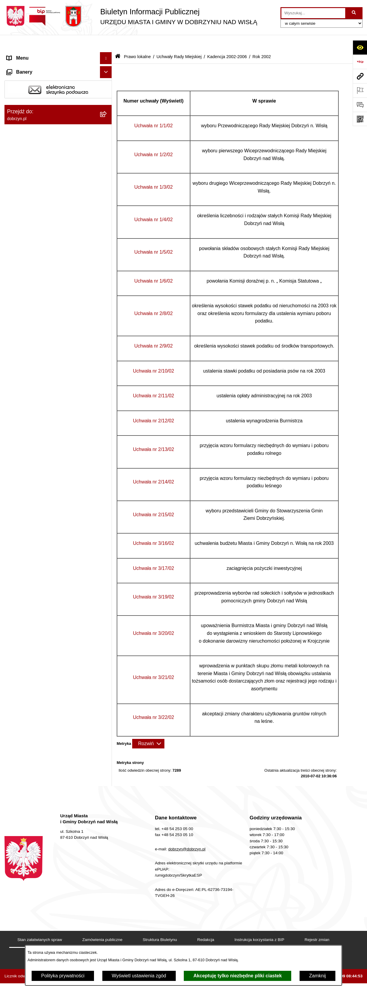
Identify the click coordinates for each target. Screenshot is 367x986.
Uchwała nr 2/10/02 (153, 355)
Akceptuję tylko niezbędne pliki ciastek (237, 975)
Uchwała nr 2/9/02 (153, 330)
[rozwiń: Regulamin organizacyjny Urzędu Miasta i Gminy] (107, 146)
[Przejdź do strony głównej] (130, 16)
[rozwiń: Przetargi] (107, 893)
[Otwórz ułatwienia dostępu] (360, 47)
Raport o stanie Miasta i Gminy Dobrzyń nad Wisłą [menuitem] (49, 853)
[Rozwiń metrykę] (148, 728)
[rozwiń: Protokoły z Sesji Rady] (107, 776)
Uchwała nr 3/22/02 (153, 702)
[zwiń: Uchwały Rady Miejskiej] (107, 185)
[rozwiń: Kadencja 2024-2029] (107, 200)
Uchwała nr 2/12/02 (153, 405)
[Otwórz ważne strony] (360, 90)
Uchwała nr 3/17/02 (153, 552)
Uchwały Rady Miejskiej (178, 41)
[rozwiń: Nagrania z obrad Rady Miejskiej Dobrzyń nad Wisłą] (107, 831)
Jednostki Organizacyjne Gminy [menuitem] (40, 102)
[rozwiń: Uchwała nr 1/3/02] (107, 406)
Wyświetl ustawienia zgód (139, 975)
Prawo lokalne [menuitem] (22, 114)
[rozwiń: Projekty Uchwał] (107, 169)
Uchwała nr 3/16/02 (153, 527)
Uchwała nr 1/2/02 (153, 139)
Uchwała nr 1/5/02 (153, 236)
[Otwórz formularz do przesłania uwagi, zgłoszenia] (360, 104)
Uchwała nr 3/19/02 (153, 581)
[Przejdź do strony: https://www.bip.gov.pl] (360, 62)
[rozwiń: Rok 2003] (107, 343)
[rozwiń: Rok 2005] (107, 311)
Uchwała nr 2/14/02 (153, 466)
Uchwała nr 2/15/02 (153, 499)
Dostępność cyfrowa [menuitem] (28, 66)
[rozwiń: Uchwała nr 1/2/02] (107, 390)
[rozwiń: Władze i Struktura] (107, 91)
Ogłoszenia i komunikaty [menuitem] (32, 868)
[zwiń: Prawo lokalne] (107, 115)
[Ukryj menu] (106, 43)
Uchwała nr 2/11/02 (153, 380)
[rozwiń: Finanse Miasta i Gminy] (107, 905)
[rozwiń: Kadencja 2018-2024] (107, 216)
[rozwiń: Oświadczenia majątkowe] (107, 881)
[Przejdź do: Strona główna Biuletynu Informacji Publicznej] (118, 41)
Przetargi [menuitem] (16, 892)
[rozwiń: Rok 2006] (107, 295)
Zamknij (317, 975)
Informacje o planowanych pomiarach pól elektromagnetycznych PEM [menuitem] (50, 944)
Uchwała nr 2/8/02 (153, 297)
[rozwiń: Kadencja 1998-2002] (107, 706)
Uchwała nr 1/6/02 (153, 265)
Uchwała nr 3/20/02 (153, 617)
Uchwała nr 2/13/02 (153, 433)
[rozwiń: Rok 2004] (107, 327)
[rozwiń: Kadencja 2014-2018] (107, 232)
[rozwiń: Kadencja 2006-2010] (107, 264)
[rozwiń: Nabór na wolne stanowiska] (107, 917)
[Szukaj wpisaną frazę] (354, 13)
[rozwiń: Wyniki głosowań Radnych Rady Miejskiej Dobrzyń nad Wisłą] (107, 722)
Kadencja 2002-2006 (227, 41)
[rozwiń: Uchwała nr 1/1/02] (107, 374)
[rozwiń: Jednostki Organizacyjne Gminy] (107, 103)
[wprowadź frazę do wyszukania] (313, 13)
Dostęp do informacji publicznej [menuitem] (40, 78)
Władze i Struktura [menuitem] (26, 90)
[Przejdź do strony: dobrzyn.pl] (360, 76)
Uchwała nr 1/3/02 (153, 171)
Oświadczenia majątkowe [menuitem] (34, 880)
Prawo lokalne (137, 41)
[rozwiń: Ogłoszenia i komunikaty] (107, 869)
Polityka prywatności (62, 975)
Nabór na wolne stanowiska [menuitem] (36, 916)
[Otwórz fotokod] (360, 119)
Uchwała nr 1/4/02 (153, 204)
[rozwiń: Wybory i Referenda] (107, 929)
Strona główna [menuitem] (22, 54)
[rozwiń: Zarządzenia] (107, 760)
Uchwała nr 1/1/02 (153, 110)
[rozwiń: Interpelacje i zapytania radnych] (107, 745)
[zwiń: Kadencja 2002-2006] (107, 279)
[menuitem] (58, 130)
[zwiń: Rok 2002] (107, 358)
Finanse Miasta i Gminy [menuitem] (32, 904)
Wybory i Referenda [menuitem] (28, 928)
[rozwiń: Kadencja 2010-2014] (107, 248)
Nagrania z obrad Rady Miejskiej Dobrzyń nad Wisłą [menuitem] (51, 834)
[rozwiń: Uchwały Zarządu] (107, 792)
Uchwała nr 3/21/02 (153, 661)
